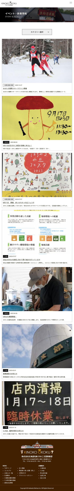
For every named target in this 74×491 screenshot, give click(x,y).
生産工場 (43, 475)
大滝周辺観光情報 (10, 478)
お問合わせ (22, 473)
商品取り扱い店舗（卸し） (27, 470)
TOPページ (7, 468)
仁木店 (42, 470)
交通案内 (7, 475)
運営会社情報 (8, 483)
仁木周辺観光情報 (10, 480)
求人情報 (22, 468)
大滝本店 (43, 468)
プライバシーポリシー (26, 475)
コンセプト (7, 470)
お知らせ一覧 (8, 473)
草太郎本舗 (43, 473)
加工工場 (43, 478)
